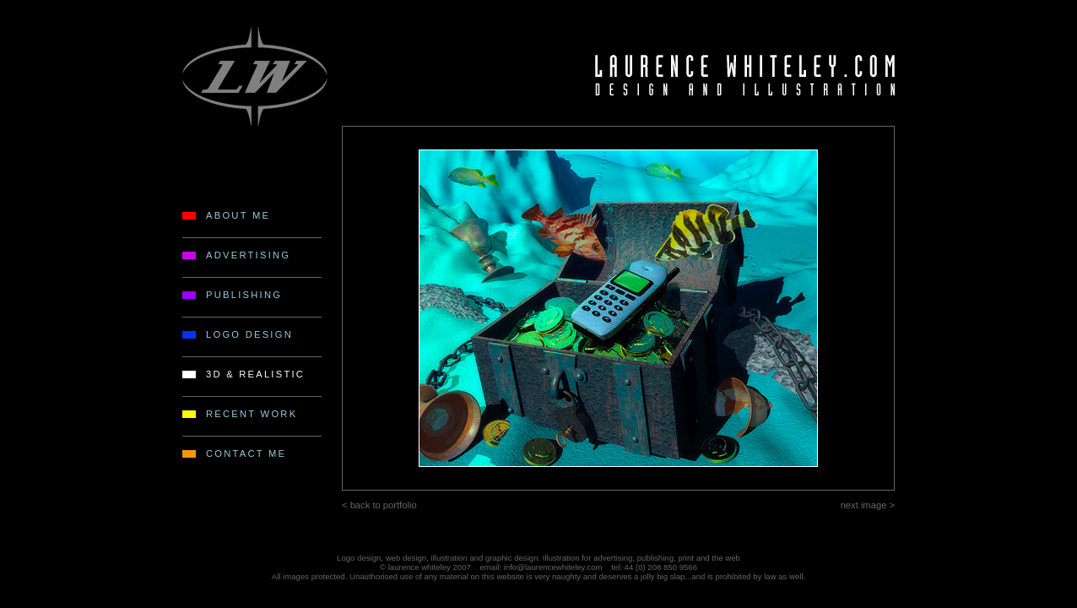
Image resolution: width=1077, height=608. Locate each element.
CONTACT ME (246, 453)
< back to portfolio (379, 505)
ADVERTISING (248, 255)
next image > (868, 505)
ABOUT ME (238, 215)
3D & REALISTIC (255, 374)
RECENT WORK (251, 414)
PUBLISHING (244, 295)
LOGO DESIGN (249, 334)
